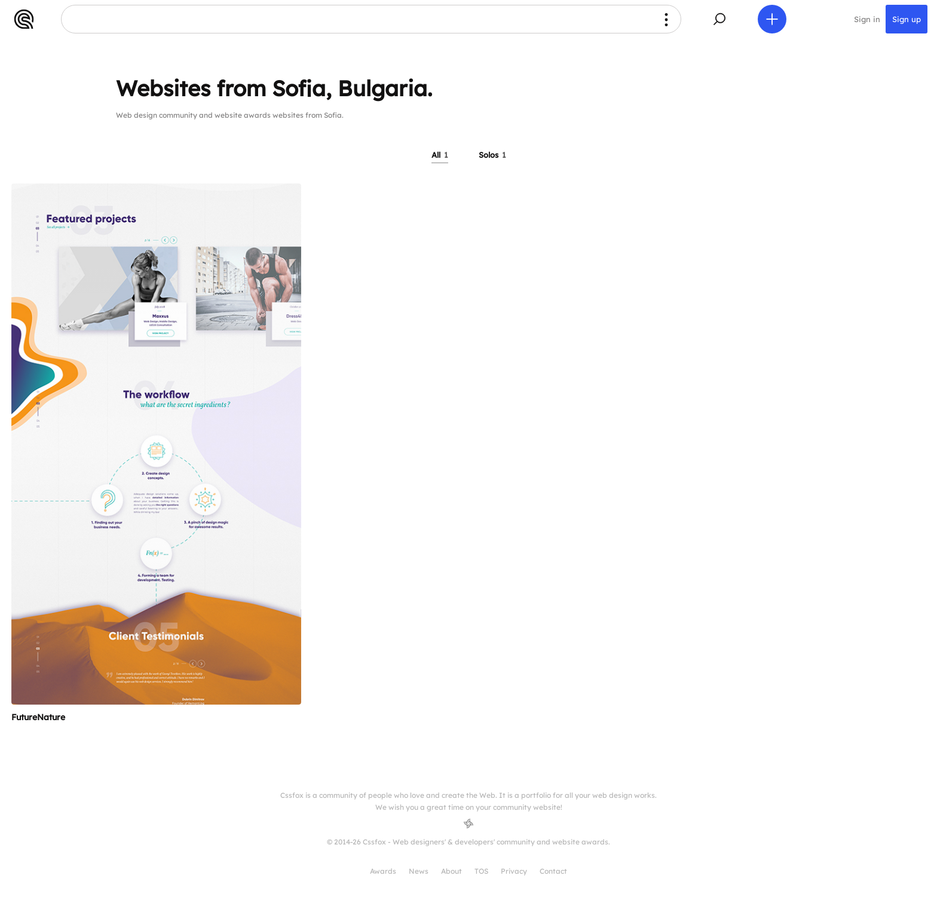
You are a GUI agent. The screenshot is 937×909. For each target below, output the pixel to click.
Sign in (867, 19)
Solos (492, 155)
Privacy (514, 871)
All (439, 155)
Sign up (906, 19)
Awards (383, 871)
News (418, 871)
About (451, 871)
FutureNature (38, 717)
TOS (481, 871)
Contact (553, 871)
